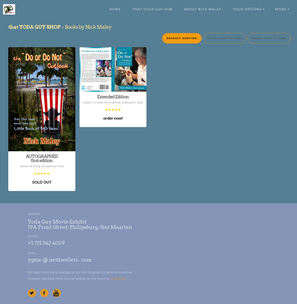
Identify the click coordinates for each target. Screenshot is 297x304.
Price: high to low (269, 38)
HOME (115, 9)
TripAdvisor (118, 281)
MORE (280, 9)
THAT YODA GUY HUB (152, 9)
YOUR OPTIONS (247, 9)
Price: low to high (224, 38)
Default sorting (182, 38)
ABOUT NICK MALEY (202, 9)
